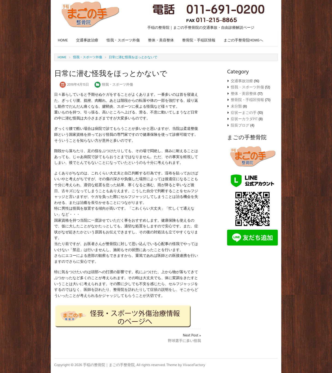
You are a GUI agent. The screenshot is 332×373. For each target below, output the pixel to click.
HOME (63, 40)
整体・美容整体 (161, 40)
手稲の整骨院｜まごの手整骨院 (109, 365)
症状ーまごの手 (244, 113)
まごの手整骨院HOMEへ (243, 40)
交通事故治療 (87, 40)
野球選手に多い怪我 (184, 341)
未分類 (236, 107)
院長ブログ (240, 126)
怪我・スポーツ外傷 (123, 40)
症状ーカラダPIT (244, 119)
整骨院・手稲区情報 (198, 40)
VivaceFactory (194, 365)
